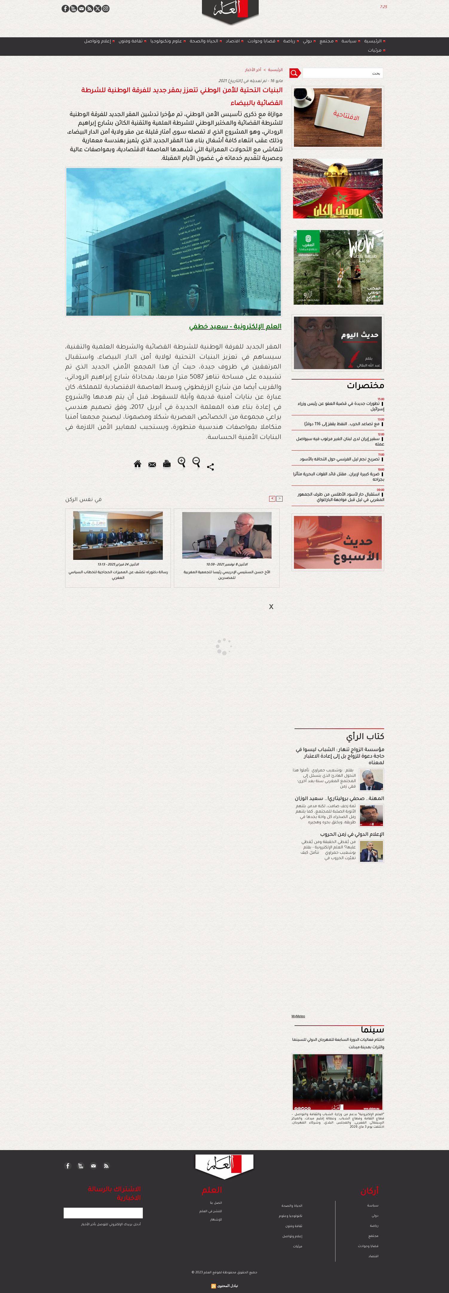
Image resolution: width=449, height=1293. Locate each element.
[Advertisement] (217, 646)
